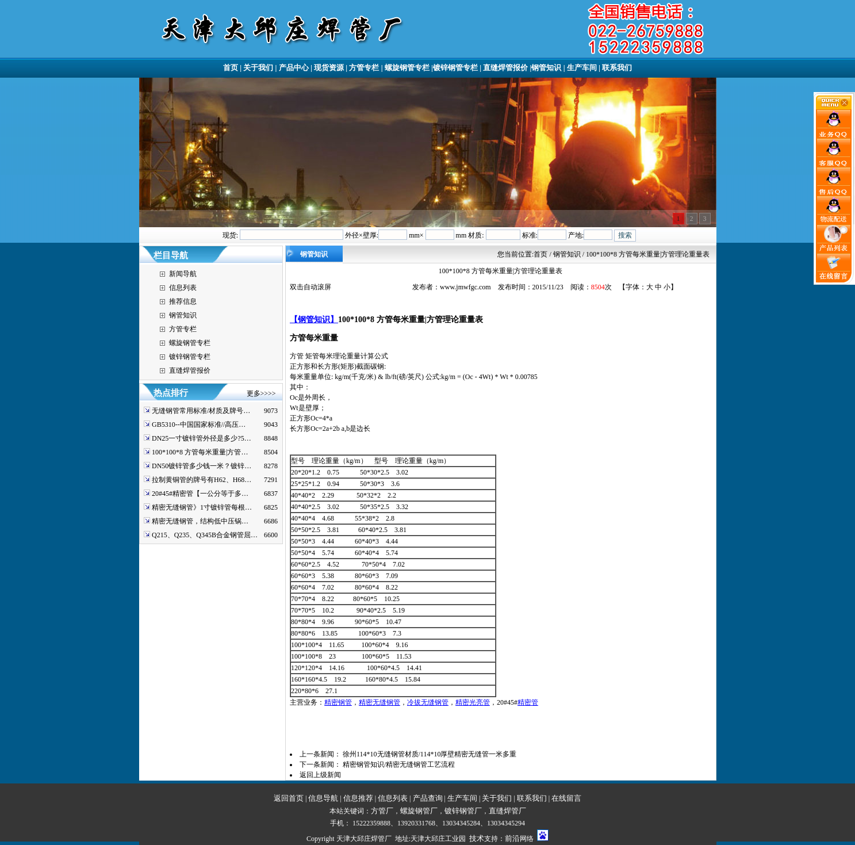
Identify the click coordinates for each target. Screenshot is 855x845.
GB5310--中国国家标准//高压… (199, 424)
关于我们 (258, 67)
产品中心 (294, 67)
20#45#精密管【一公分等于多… (200, 494)
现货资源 (329, 67)
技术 (476, 838)
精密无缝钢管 (379, 702)
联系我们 (617, 67)
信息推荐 (358, 798)
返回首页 (289, 798)
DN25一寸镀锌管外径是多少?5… (201, 438)
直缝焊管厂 (507, 810)
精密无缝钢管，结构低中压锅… (200, 521)
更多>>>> (261, 393)
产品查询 (428, 798)
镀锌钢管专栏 (455, 67)
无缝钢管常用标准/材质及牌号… (201, 411)
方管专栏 (364, 67)
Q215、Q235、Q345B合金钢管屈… (205, 535)
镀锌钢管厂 (463, 810)
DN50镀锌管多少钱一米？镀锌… (201, 466)
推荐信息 (183, 301)
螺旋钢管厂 (419, 810)
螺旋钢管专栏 (407, 67)
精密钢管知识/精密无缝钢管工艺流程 (399, 764)
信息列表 (183, 288)
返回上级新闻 (320, 775)
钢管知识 (546, 67)
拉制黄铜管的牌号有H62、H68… (201, 480)
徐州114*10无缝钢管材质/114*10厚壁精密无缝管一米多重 (429, 754)
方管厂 (382, 810)
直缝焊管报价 (505, 67)
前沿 (512, 838)
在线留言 (566, 798)
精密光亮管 (472, 702)
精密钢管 (338, 702)
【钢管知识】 (314, 319)
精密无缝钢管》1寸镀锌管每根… (202, 507)
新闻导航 (183, 274)
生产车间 (582, 67)
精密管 (527, 702)
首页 (230, 67)
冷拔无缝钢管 (427, 702)
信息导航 (323, 798)
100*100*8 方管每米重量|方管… (200, 452)
